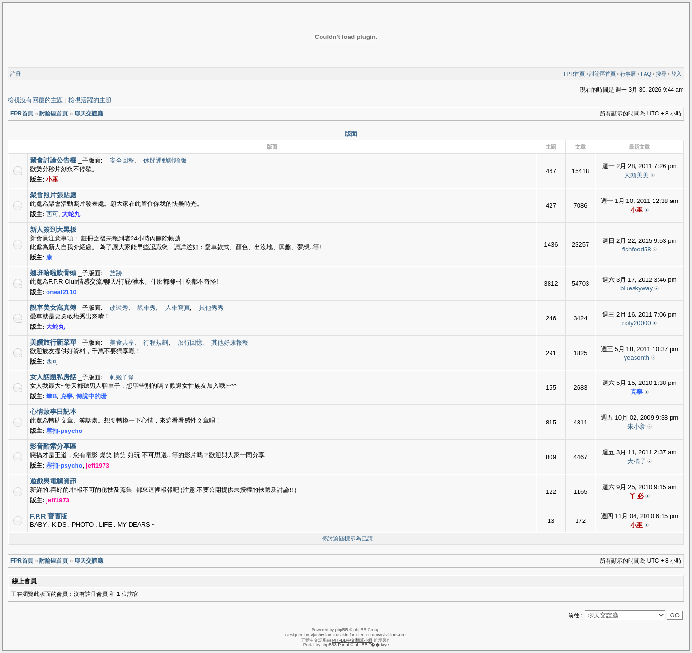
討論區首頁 (602, 74)
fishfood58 (636, 249)
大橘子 (636, 461)
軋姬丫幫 (122, 377)
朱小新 (636, 426)
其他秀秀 (211, 307)
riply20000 (636, 322)
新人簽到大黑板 (53, 229)
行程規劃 (155, 342)
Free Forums (368, 635)
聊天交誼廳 (89, 113)
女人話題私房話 (53, 377)
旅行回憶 (190, 342)
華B (51, 396)
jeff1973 (97, 465)
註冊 (15, 74)
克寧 (66, 396)
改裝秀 (119, 307)
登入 (676, 74)
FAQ (646, 74)
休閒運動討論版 (165, 160)
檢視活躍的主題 (90, 100)
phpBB (341, 629)
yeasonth (636, 357)
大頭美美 (636, 175)
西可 (52, 214)
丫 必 (636, 495)
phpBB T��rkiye (371, 645)
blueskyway (636, 288)
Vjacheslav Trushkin (329, 635)
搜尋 (661, 74)
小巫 (52, 179)
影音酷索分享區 (53, 446)
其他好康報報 (229, 342)
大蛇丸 (71, 214)
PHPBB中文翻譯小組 (352, 640)
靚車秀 (146, 307)
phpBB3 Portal (335, 645)
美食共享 (122, 342)
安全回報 (122, 160)
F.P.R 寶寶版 (48, 516)
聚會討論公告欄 (53, 160)
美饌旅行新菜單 (53, 342)
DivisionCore (393, 635)
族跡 (116, 273)
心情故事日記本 (53, 411)
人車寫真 (177, 307)
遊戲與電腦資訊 (53, 481)
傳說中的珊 (91, 396)
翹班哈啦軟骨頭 (53, 273)
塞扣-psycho (64, 430)
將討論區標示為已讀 (347, 538)
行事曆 (628, 74)
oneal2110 (61, 292)
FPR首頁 (574, 74)
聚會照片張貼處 (53, 195)
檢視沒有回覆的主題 (35, 100)
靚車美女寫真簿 (53, 307)
